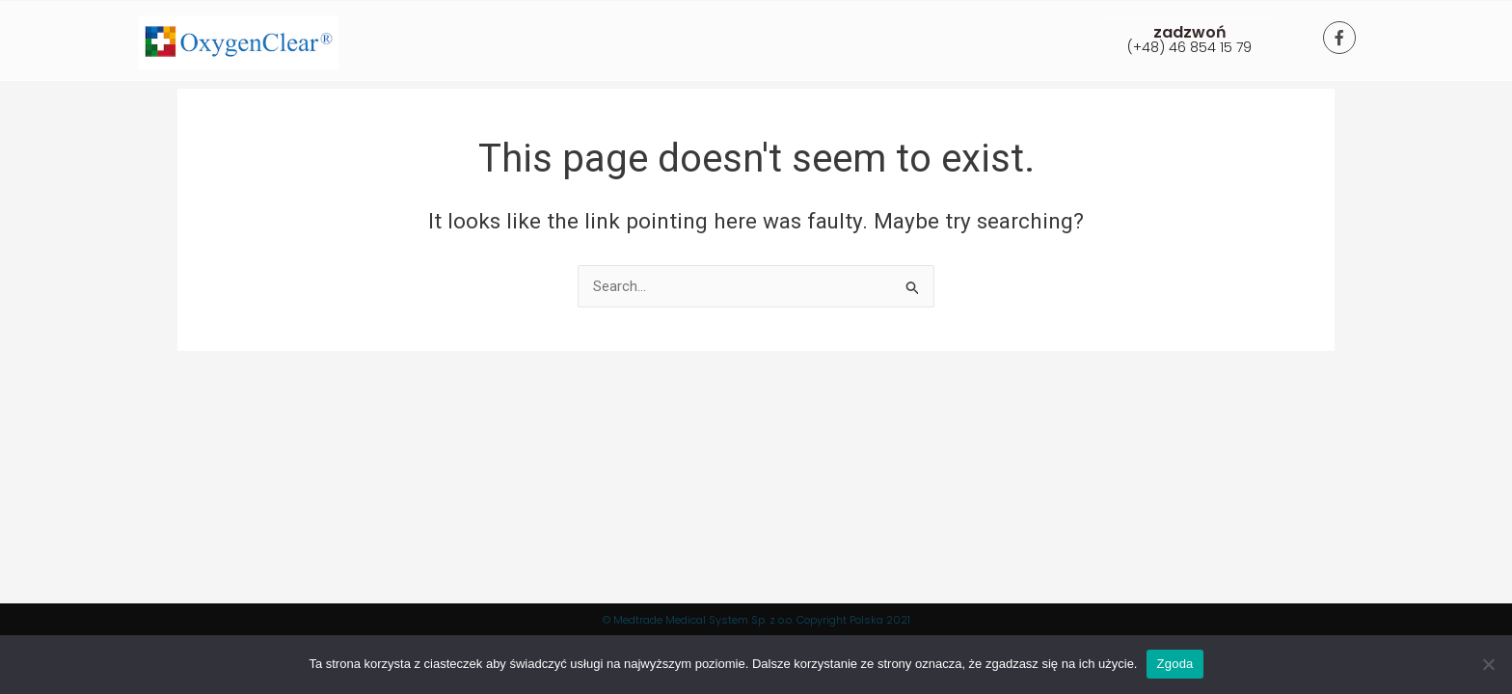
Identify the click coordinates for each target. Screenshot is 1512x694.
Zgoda (1174, 663)
